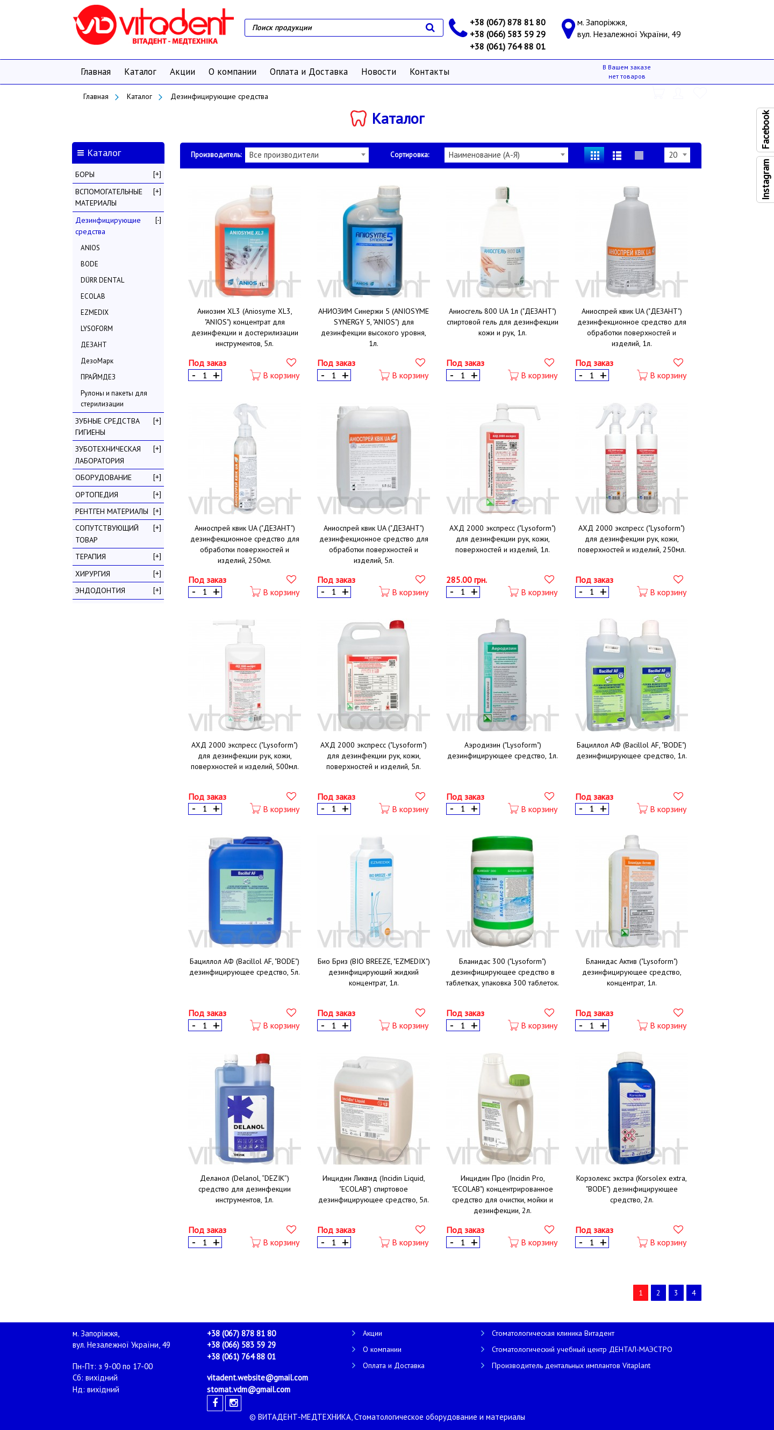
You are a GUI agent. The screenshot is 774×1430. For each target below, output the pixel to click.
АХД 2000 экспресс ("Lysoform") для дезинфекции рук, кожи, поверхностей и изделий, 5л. (373, 755)
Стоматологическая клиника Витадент (553, 1333)
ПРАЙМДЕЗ (98, 377)
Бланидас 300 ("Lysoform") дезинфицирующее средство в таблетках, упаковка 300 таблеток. (502, 972)
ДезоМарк (97, 360)
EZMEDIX (95, 312)
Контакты (429, 72)
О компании (232, 72)
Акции (182, 72)
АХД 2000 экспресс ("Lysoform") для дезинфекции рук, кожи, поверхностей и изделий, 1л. (502, 538)
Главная (96, 72)
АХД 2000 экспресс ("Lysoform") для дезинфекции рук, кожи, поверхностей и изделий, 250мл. (632, 538)
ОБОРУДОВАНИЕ (103, 477)
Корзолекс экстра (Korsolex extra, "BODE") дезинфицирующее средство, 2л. (631, 1188)
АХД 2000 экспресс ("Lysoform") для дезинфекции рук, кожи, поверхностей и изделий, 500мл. (245, 755)
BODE (89, 264)
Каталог (140, 72)
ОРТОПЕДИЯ (96, 494)
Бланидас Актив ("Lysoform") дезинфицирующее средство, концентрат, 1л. (632, 972)
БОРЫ (85, 174)
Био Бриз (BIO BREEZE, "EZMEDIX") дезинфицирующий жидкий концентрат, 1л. (374, 972)
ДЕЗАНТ (94, 344)
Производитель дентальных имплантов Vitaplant (571, 1365)
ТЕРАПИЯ (90, 556)
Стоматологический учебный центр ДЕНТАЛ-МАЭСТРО (582, 1349)
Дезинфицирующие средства (219, 96)
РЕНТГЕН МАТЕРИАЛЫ (111, 511)
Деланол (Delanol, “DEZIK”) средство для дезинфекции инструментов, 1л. (244, 1188)
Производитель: (216, 154)
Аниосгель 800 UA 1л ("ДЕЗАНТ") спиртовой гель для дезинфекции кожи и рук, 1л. (502, 321)
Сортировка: (409, 154)
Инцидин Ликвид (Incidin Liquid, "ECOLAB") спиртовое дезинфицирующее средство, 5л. (373, 1188)
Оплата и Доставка (309, 72)
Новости (378, 72)
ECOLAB (93, 296)
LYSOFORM (97, 328)
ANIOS (90, 247)
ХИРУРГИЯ (92, 574)
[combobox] (307, 155)
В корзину (274, 375)
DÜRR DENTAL (102, 280)
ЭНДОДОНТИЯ (100, 590)
